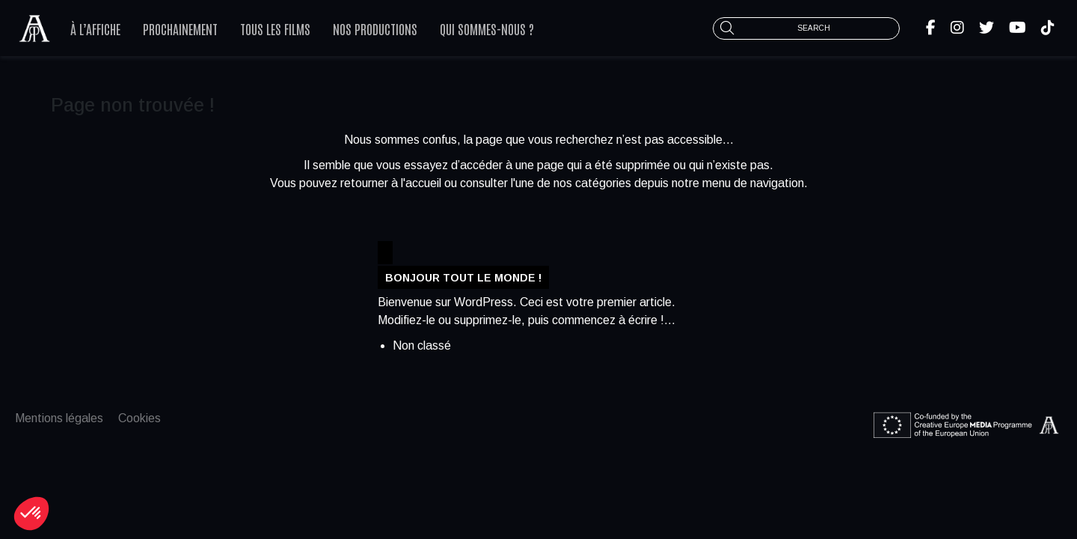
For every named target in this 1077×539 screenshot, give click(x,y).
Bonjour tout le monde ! (463, 277)
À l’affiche (95, 28)
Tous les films (275, 28)
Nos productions (375, 28)
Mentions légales (59, 418)
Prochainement (180, 28)
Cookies (139, 418)
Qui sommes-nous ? (487, 28)
